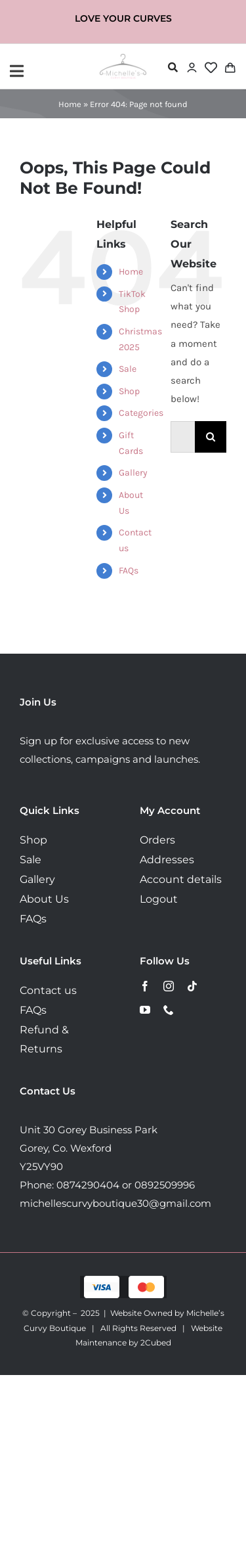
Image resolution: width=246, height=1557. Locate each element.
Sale (127, 368)
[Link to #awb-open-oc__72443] (51, 71)
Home (69, 104)
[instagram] (168, 986)
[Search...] (183, 437)
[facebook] (145, 986)
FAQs (128, 570)
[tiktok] (192, 986)
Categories (141, 412)
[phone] (168, 1009)
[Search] (210, 437)
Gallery (133, 472)
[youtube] (145, 1009)
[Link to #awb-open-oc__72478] (173, 67)
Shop (129, 391)
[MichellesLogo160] (123, 58)
